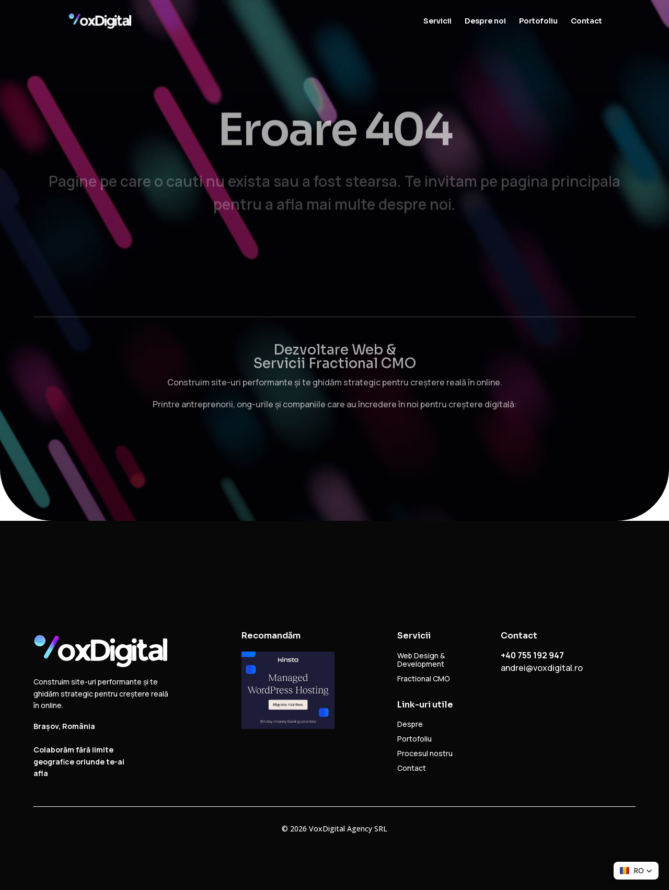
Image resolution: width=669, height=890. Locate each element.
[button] (636, 870)
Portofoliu (538, 21)
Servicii (437, 21)
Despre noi (485, 21)
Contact (586, 21)
